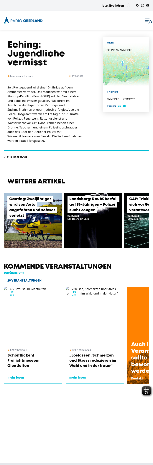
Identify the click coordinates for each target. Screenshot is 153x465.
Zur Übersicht (15, 157)
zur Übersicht (14, 273)
